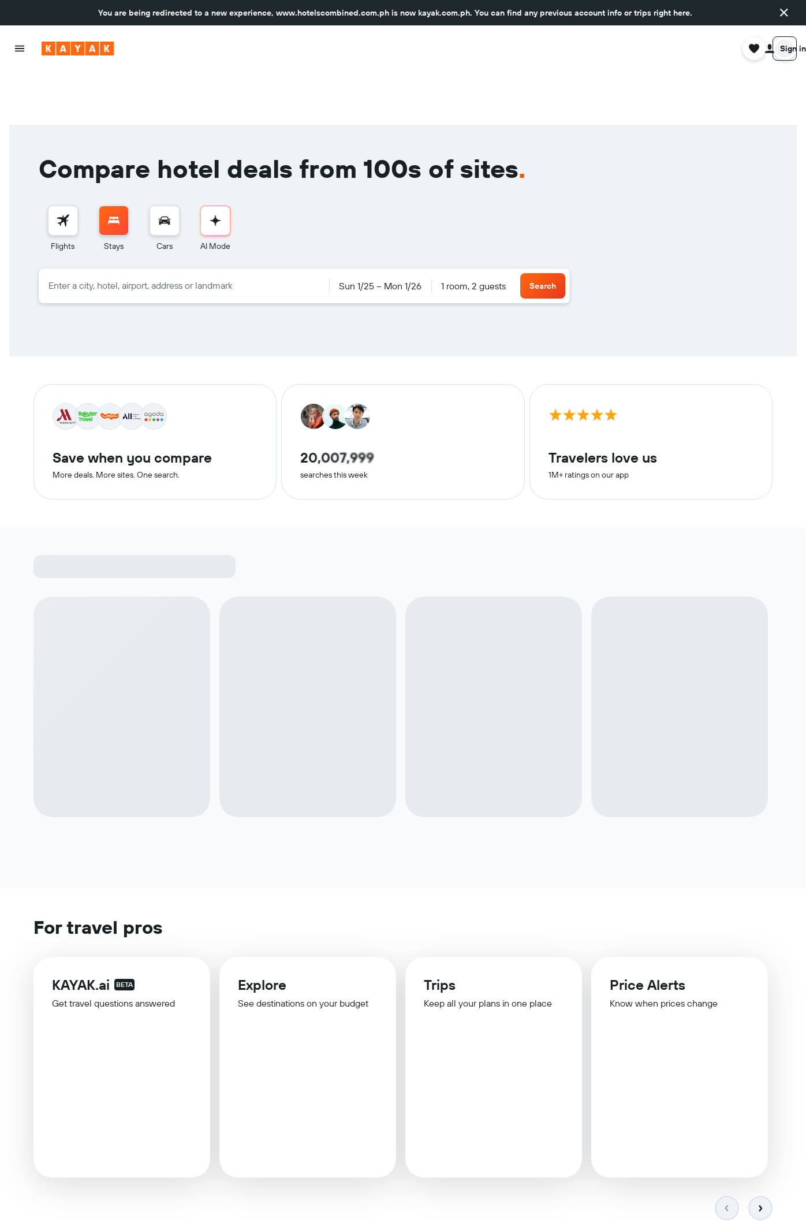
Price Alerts (647, 955)
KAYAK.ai (81, 954)
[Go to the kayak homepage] (78, 48)
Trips (440, 955)
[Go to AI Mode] (215, 167)
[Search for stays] (114, 167)
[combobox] (178, 255)
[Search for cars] (165, 167)
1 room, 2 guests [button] (473, 256)
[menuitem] (63, 175)
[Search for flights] (63, 167)
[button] (784, 13)
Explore (262, 954)
